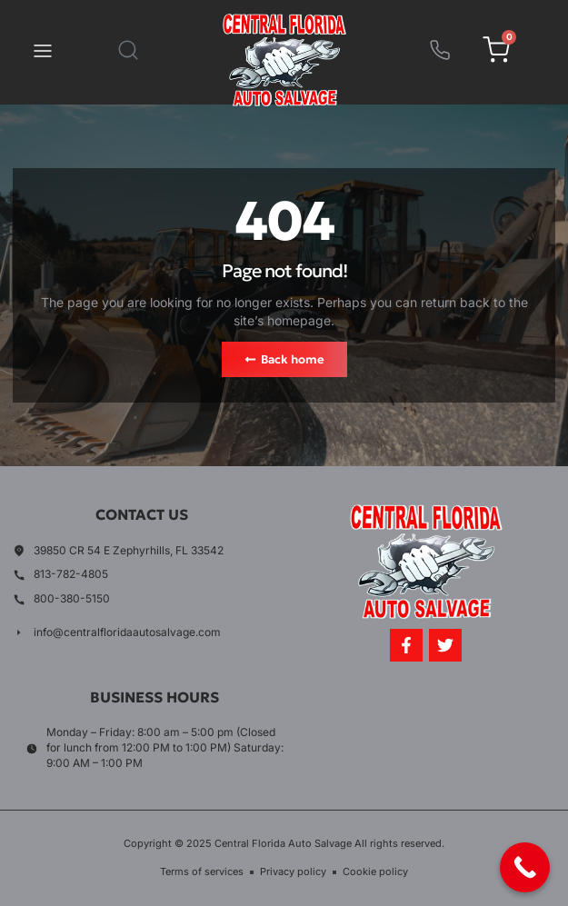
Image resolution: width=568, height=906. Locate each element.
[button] (42, 53)
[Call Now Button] (525, 867)
